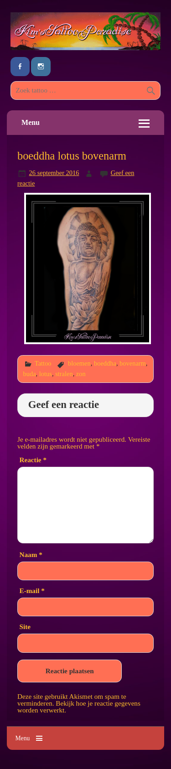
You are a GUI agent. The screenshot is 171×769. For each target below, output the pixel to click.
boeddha (105, 363)
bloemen (79, 363)
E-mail (32, 590)
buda (29, 373)
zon (81, 373)
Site (25, 626)
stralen (64, 373)
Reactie (33, 459)
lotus (45, 373)
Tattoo (43, 363)
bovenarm (132, 363)
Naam (31, 554)
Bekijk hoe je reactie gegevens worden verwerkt (78, 706)
